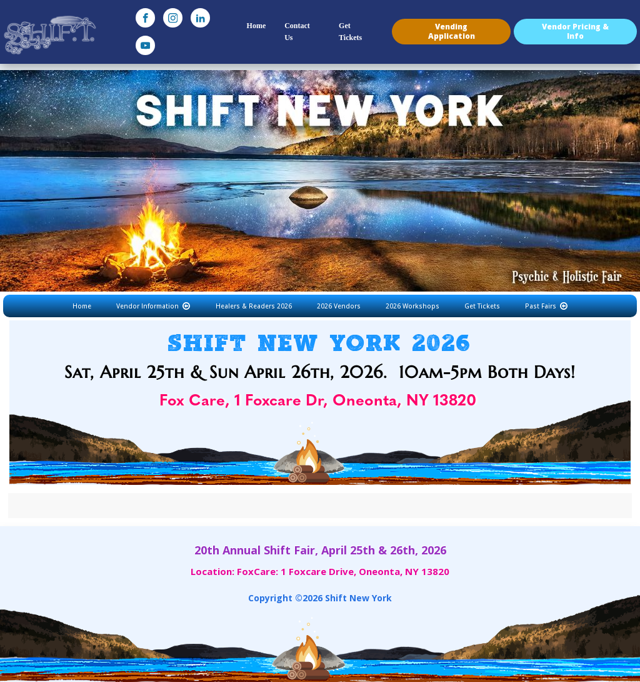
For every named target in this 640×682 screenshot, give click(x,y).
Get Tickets (350, 31)
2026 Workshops (412, 306)
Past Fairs (546, 306)
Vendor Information (153, 306)
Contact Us (297, 31)
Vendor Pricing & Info (575, 31)
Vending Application (451, 31)
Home (256, 25)
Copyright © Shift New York (320, 598)
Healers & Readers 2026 (254, 306)
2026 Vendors (339, 306)
